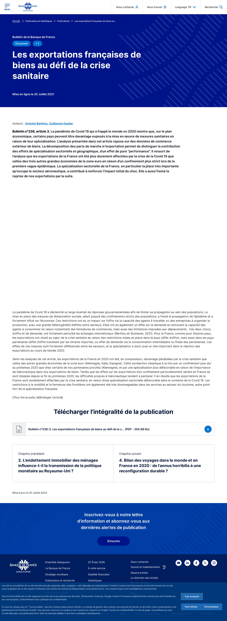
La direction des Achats (144, 577)
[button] (113, 429)
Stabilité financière (98, 574)
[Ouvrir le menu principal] (7, 7)
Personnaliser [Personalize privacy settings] (211, 606)
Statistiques (95, 580)
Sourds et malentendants (145, 566)
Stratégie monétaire (56, 574)
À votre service (96, 568)
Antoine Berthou (36, 123)
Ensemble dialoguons (57, 562)
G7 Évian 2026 (96, 562)
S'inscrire (113, 541)
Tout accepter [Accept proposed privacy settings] (192, 596)
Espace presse (139, 572)
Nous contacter (140, 561)
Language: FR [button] (185, 7)
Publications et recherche (60, 580)
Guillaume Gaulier (61, 123)
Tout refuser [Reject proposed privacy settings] (191, 606)
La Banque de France (57, 568)
